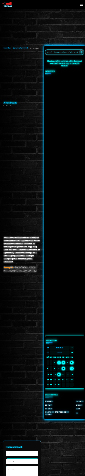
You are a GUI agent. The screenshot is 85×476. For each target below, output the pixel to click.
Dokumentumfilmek (20, 46)
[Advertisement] (22, 69)
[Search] (81, 51)
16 (59, 116)
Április (59, 89)
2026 (59, 94)
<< (48, 89)
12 (72, 110)
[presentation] (23, 440)
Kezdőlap (7, 46)
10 (63, 110)
